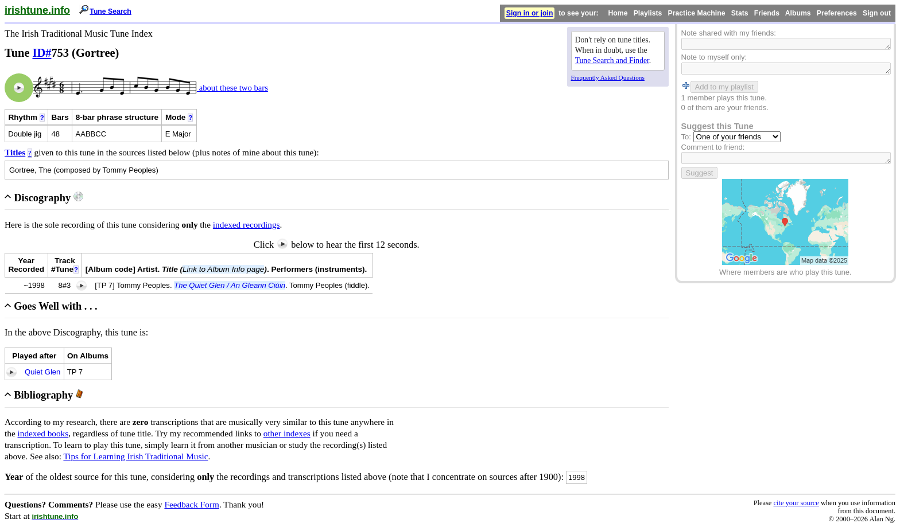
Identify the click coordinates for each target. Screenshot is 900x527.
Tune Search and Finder (612, 60)
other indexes (287, 433)
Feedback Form (191, 504)
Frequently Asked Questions (608, 77)
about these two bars (232, 87)
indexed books (43, 433)
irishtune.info (37, 10)
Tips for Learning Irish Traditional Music (135, 456)
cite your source (795, 503)
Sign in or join (529, 13)
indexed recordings (246, 224)
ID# (42, 52)
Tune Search (110, 11)
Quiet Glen (42, 372)
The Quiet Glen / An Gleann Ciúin (229, 285)
